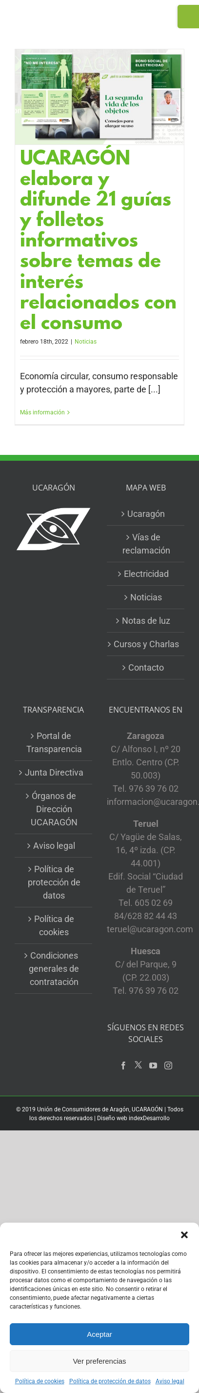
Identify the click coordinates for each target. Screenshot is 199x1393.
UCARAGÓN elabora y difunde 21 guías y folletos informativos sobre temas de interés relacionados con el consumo (98, 242)
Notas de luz (146, 620)
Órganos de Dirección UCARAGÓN (54, 809)
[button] (184, 1235)
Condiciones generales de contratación (54, 968)
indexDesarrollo (149, 1118)
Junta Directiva (54, 772)
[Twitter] (138, 1065)
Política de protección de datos (110, 1381)
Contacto (146, 667)
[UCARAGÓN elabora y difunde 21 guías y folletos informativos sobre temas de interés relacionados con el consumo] (99, 96)
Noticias (86, 341)
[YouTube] (153, 1065)
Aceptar (99, 1334)
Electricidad (146, 574)
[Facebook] (123, 1065)
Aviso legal (170, 1381)
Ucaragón (146, 514)
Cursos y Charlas (146, 644)
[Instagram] (168, 1065)
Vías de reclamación (146, 543)
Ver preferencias (99, 1361)
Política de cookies (39, 1381)
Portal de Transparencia (54, 742)
